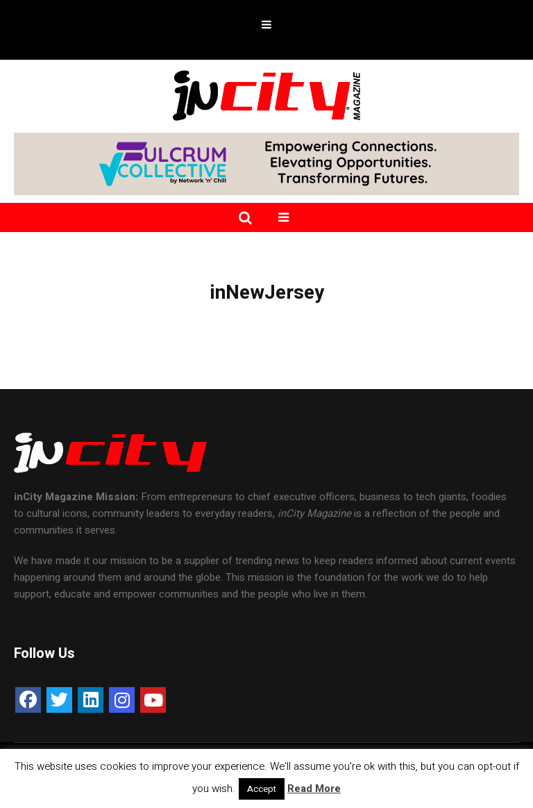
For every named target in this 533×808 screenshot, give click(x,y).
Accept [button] (261, 788)
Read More (314, 788)
